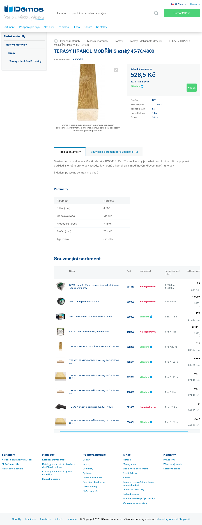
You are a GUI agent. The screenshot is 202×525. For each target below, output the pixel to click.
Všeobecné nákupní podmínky (139, 498)
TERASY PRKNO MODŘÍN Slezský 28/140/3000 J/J (94, 361)
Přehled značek (131, 493)
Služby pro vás (90, 491)
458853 (130, 392)
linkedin (59, 519)
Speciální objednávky (94, 482)
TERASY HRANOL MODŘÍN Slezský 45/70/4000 (94, 346)
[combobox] (178, 4)
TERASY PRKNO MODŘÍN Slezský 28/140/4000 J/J (94, 392)
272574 (130, 361)
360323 (130, 316)
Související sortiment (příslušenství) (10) (114, 151)
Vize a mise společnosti (135, 468)
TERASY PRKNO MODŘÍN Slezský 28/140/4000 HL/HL (94, 376)
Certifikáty (88, 468)
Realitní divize (130, 473)
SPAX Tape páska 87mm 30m (84, 301)
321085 (130, 407)
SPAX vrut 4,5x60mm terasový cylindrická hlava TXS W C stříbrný (94, 286)
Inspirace (30, 519)
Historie (127, 459)
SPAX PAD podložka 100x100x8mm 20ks (90, 316)
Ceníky (86, 459)
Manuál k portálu (51, 478)
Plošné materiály (14, 36)
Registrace (195, 4)
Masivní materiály (16, 44)
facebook (45, 519)
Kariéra (126, 477)
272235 (130, 346)
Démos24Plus (181, 13)
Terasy (11, 52)
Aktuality (16, 519)
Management (129, 464)
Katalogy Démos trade (54, 459)
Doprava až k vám (92, 477)
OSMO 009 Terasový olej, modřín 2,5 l (89, 331)
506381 (130, 422)
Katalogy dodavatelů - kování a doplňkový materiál (58, 465)
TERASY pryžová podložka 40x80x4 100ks (91, 406)
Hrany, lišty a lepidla (12, 468)
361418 (130, 286)
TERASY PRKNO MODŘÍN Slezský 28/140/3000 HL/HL (94, 422)
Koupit (192, 87)
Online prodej (90, 486)
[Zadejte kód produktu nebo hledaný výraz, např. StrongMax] (108, 13)
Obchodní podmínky (133, 489)
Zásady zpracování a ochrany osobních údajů (138, 483)
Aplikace (87, 473)
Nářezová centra (171, 468)
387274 (130, 377)
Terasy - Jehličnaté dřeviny (26, 61)
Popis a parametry (70, 151)
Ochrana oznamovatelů (135, 502)
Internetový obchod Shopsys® (173, 519)
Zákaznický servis (172, 464)
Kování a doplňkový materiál (17, 459)
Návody (87, 464)
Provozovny (169, 459)
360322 (130, 301)
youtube (72, 519)
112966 (130, 331)
